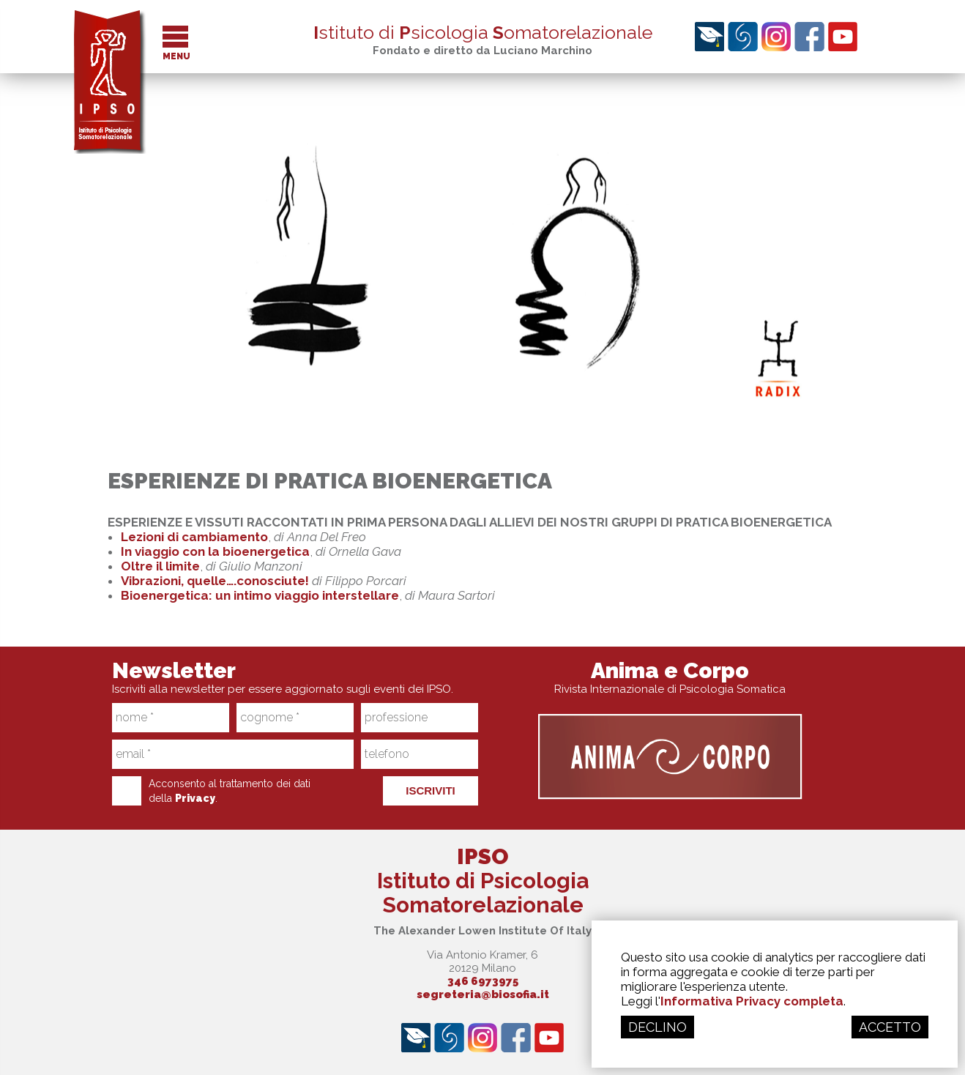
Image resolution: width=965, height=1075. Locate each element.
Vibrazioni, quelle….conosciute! (215, 580)
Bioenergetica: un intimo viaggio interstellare (260, 595)
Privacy (195, 798)
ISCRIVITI (430, 790)
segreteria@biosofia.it (483, 994)
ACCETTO (890, 1027)
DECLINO (657, 1027)
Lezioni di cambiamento (194, 536)
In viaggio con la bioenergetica (215, 551)
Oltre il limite (160, 566)
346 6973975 (482, 981)
